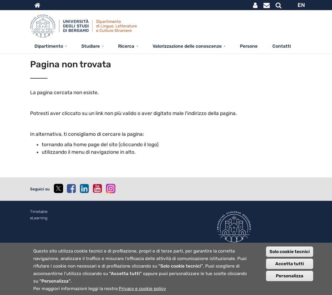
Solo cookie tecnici (289, 256)
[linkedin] (84, 188)
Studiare (90, 46)
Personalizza (289, 280)
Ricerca (126, 46)
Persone (249, 46)
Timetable (38, 211)
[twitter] (58, 189)
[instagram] (110, 188)
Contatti (281, 46)
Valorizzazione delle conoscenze (187, 46)
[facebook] (71, 188)
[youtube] (97, 188)
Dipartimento (48, 46)
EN (301, 5)
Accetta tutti (289, 268)
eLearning (38, 218)
